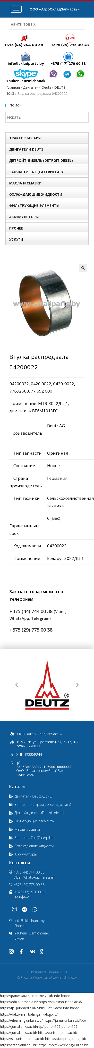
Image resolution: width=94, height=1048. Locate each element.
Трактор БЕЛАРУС (26, 138)
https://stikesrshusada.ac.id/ (60, 1002)
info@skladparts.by (26, 63)
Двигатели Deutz (37, 87)
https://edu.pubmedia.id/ (19, 1002)
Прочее (16, 228)
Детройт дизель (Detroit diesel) (41, 160)
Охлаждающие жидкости (35, 194)
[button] (16, 685)
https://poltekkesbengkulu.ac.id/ (63, 1045)
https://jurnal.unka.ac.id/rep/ (21, 1026)
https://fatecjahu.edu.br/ (19, 1045)
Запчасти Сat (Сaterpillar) (36, 172)
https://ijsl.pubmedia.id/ (18, 1008)
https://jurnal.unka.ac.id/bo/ (65, 1020)
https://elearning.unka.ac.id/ (21, 1020)
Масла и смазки (25, 183)
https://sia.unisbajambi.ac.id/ (22, 1038)
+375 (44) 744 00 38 (24, 44)
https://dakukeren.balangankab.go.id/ (29, 1014)
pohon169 (52, 1026)
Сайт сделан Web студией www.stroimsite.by (47, 977)
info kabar (62, 995)
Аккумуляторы (24, 216)
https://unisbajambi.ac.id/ (57, 1032)
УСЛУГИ (16, 239)
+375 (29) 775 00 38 (70, 44)
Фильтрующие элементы (34, 205)
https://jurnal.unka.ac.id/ (18, 1032)
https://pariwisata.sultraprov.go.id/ (26, 995)
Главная (13, 87)
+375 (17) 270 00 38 (68, 63)
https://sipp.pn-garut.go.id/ (65, 1038)
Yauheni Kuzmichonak (25, 80)
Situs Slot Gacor (49, 1008)
